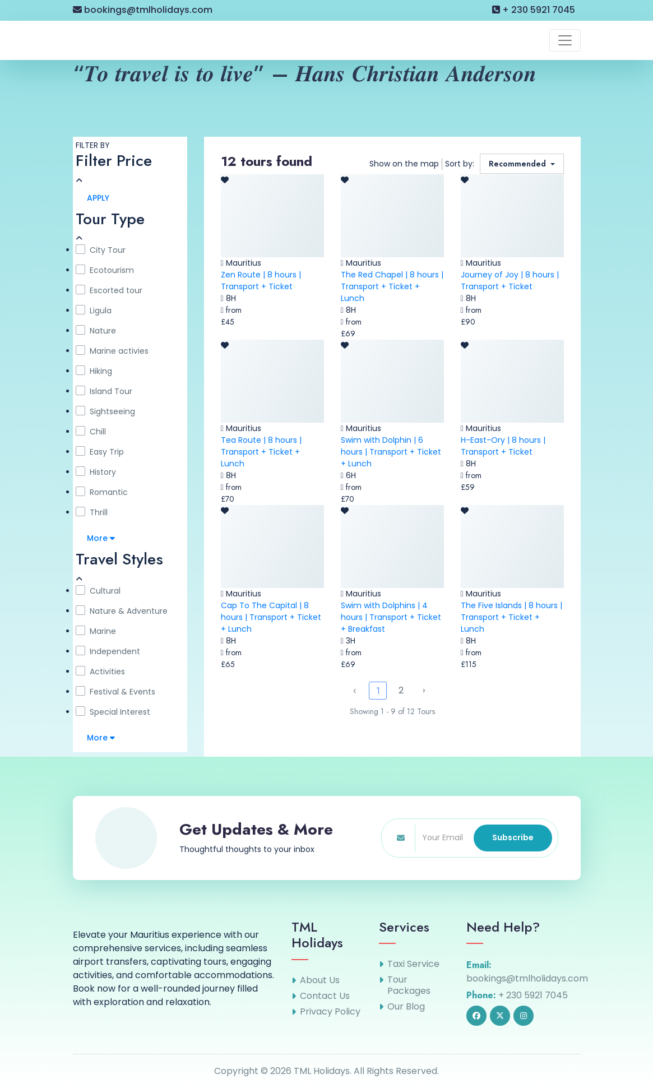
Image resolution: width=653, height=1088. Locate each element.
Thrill (92, 512)
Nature (96, 330)
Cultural (98, 590)
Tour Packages (408, 985)
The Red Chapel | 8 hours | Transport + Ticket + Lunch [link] (392, 286)
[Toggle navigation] (565, 40)
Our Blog (406, 1006)
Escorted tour (109, 290)
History (96, 472)
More (101, 538)
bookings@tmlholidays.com (142, 9)
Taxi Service (413, 964)
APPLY (98, 197)
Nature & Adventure (122, 611)
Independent (108, 651)
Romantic (102, 492)
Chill (91, 431)
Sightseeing (105, 411)
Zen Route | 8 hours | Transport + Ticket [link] (261, 280)
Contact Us (325, 996)
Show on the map (404, 163)
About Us (320, 980)
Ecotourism (105, 270)
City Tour (101, 250)
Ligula (94, 310)
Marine (96, 631)
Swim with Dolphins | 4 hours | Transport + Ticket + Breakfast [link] (391, 617)
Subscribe (513, 837)
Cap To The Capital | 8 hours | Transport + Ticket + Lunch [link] (271, 617)
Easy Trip (100, 451)
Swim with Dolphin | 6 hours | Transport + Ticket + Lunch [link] (391, 451)
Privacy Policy (330, 1011)
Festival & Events (115, 691)
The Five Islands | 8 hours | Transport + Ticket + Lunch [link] (511, 617)
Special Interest (113, 711)
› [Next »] (424, 690)
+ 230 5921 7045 (533, 9)
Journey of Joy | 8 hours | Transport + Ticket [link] (510, 280)
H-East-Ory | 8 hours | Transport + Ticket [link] (503, 445)
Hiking (94, 371)
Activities (100, 671)
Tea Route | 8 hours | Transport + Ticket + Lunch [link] (261, 451)
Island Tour (104, 391)
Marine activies (112, 351)
